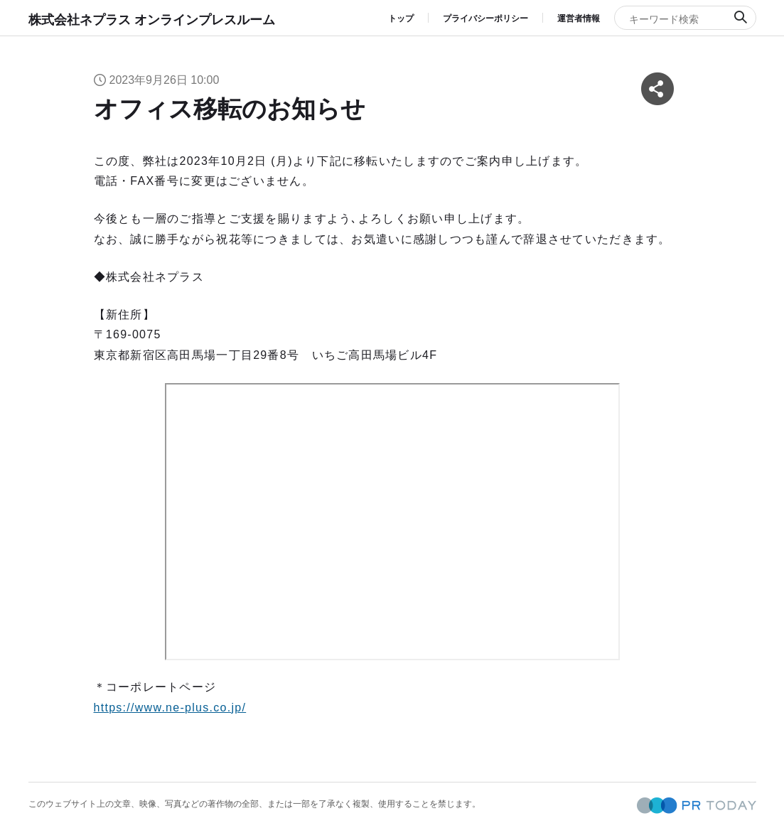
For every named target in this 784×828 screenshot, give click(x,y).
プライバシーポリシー (485, 18)
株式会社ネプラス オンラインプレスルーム (151, 20)
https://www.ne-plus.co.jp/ (170, 707)
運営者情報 (578, 18)
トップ (401, 18)
